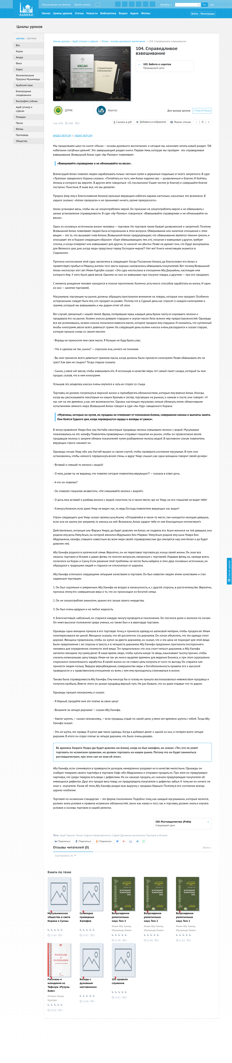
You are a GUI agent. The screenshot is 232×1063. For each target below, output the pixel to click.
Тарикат (70, 835)
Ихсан (79, 835)
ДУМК (69, 110)
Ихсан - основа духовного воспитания (124, 41)
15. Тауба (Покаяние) (195, 99)
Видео (123, 13)
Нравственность (102, 835)
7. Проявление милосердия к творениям (206, 52)
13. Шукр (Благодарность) (197, 90)
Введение (188, 18)
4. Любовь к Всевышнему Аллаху (201, 38)
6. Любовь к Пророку (195, 47)
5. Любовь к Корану (194, 43)
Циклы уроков (62, 13)
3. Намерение (190, 33)
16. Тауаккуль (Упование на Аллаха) (203, 104)
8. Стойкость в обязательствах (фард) (204, 57)
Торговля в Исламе (156, 835)
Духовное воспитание (132, 835)
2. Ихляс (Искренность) (196, 28)
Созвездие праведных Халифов (87, 917)
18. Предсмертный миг (196, 114)
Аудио (134, 13)
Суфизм (88, 835)
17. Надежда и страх (194, 109)
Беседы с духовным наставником (88, 983)
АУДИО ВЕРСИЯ (83, 135)
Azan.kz (112, 110)
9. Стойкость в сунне (194, 62)
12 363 (52, 935)
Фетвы (145, 13)
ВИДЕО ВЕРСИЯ (62, 135)
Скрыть (225, 7)
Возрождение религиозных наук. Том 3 (120, 917)
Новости (92, 13)
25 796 (116, 940)
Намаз (46, 13)
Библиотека (108, 13)
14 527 (84, 935)
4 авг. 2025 (58, 123)
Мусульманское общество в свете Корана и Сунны (59, 917)
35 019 (52, 1010)
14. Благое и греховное (196, 95)
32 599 (148, 940)
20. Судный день (192, 124)
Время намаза (82, 4)
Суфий (116, 835)
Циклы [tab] (20, 38)
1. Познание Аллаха (194, 23)
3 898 (69, 123)
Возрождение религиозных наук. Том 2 (152, 917)
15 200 (84, 1001)
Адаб (63, 835)
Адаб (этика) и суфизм (85, 41)
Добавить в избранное (150, 122)
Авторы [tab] (31, 38)
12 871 (116, 997)
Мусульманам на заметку (56, 4)
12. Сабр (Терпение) (194, 85)
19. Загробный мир (194, 119)
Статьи (79, 13)
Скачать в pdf (122, 122)
